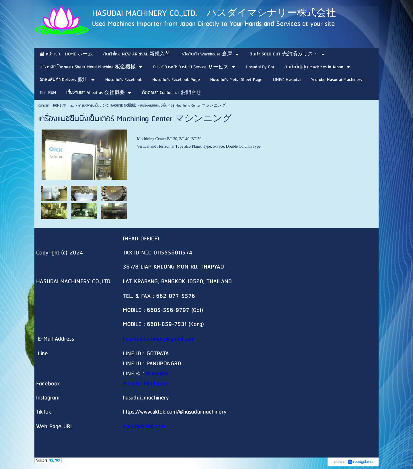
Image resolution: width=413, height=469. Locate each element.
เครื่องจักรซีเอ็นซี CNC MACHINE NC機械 (107, 106)
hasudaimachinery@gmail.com (159, 339)
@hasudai (157, 374)
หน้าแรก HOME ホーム (56, 106)
